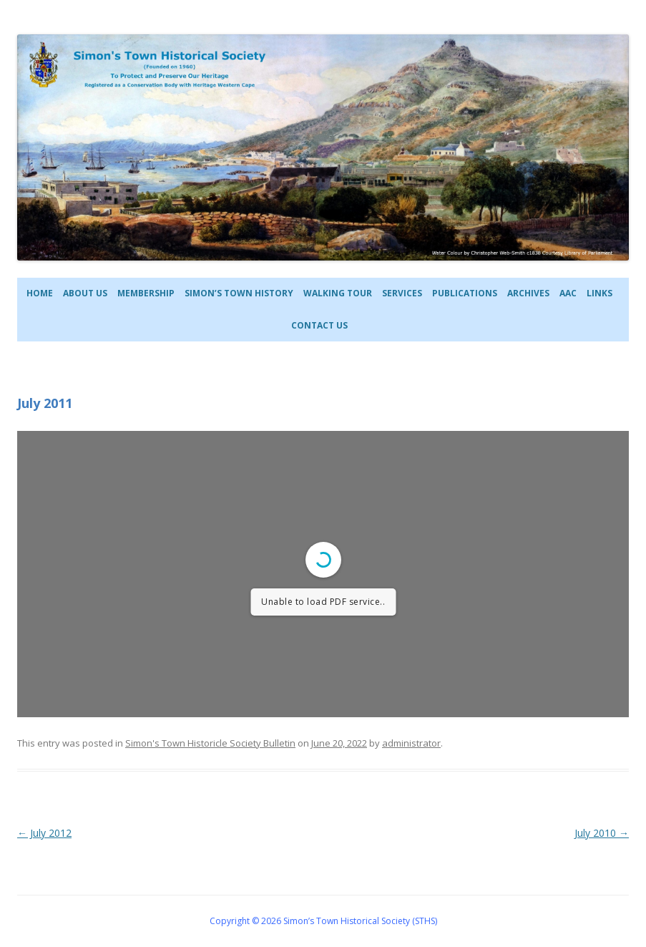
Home (39, 293)
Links (599, 293)
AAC (568, 293)
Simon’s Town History (239, 293)
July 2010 (601, 833)
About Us (85, 293)
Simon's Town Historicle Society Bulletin (210, 743)
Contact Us (319, 325)
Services (402, 293)
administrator (411, 743)
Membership (146, 293)
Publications (464, 293)
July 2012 (44, 833)
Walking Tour (337, 293)
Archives (528, 293)
